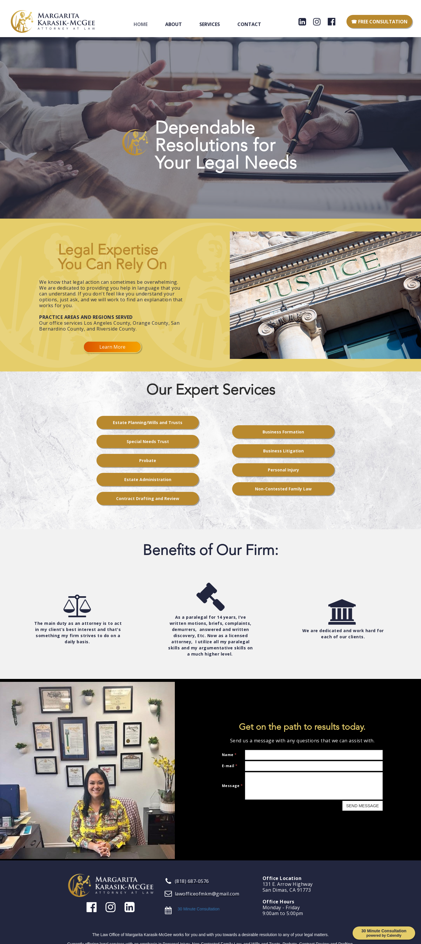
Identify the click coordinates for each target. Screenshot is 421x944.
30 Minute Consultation (199, 909)
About (173, 24)
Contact (249, 24)
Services (209, 24)
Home (141, 24)
